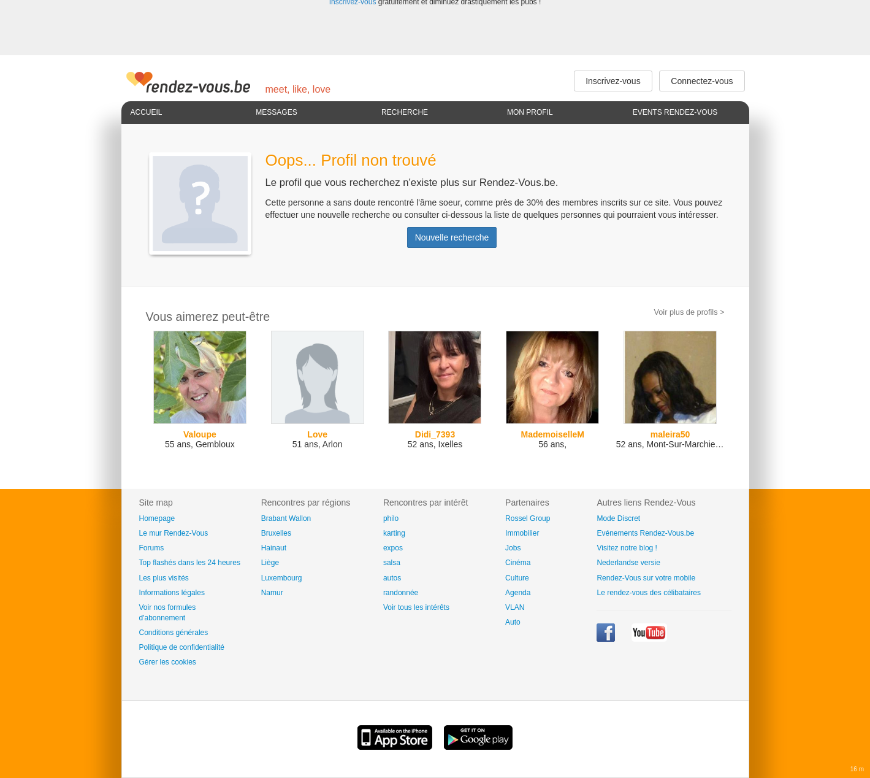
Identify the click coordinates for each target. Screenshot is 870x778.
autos (392, 578)
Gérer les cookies (167, 662)
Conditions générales (173, 632)
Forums (151, 548)
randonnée (400, 592)
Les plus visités (164, 578)
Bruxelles (276, 533)
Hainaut (273, 548)
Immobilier (522, 533)
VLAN (514, 607)
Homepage (157, 518)
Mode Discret (618, 518)
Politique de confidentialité (181, 647)
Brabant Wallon (286, 518)
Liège (270, 562)
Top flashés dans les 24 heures (189, 562)
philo (391, 518)
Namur (272, 592)
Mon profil (530, 112)
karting (394, 533)
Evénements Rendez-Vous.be (645, 533)
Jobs (513, 548)
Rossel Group (527, 518)
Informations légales (172, 592)
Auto (513, 622)
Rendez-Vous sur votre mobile (646, 578)
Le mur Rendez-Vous (173, 533)
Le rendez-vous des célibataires (648, 592)
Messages (276, 112)
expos (393, 548)
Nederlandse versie (628, 562)
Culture (517, 578)
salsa (391, 562)
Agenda (517, 592)
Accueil (146, 112)
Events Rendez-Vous (675, 112)
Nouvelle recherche (452, 237)
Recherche (404, 112)
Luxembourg (281, 578)
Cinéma (517, 562)
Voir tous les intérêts (416, 607)
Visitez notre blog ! (627, 548)
